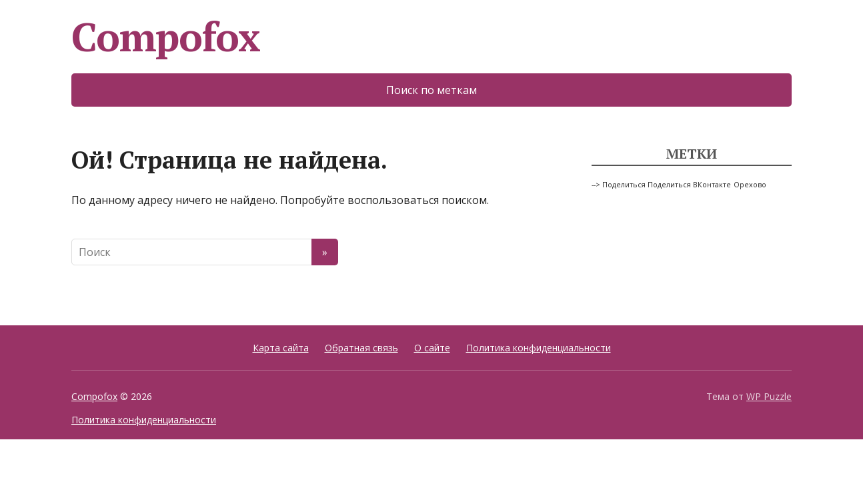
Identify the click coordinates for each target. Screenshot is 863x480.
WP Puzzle (769, 396)
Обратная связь (361, 347)
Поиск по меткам (431, 90)
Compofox (165, 36)
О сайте (432, 347)
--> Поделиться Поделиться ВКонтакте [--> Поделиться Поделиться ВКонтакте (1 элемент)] (661, 184)
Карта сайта (281, 347)
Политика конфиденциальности (538, 347)
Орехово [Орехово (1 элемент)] (750, 184)
